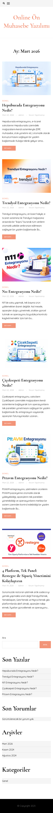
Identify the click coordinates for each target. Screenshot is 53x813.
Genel (5, 101)
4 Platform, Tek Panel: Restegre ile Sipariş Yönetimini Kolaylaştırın (26, 575)
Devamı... (9, 148)
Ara (4, 637)
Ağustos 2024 (9, 755)
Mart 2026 (7, 743)
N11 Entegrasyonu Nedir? (21, 291)
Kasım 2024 (8, 749)
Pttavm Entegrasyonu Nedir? (24, 477)
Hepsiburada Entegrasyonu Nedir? (20, 670)
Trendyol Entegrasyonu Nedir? (26, 202)
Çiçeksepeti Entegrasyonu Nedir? (19, 688)
